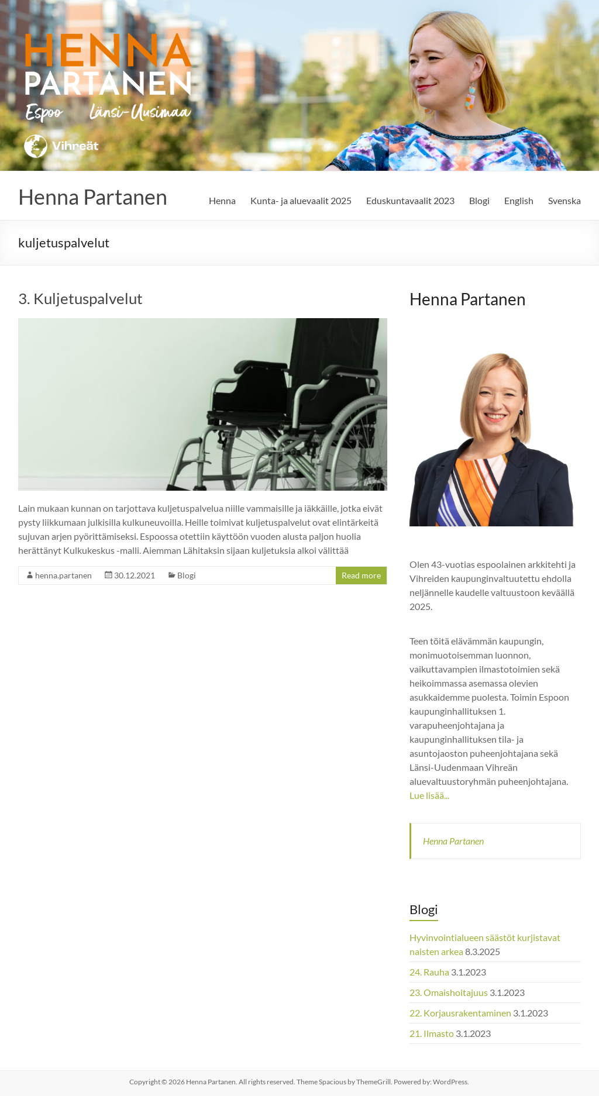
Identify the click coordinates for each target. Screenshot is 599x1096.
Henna (222, 200)
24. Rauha (429, 971)
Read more (361, 575)
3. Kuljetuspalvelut (80, 298)
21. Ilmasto (431, 1033)
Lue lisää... (429, 795)
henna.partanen (63, 575)
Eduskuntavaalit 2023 (410, 200)
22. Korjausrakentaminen (460, 1012)
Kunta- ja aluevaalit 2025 (301, 200)
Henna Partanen (92, 196)
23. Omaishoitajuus (448, 992)
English (518, 200)
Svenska (564, 200)
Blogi (479, 200)
